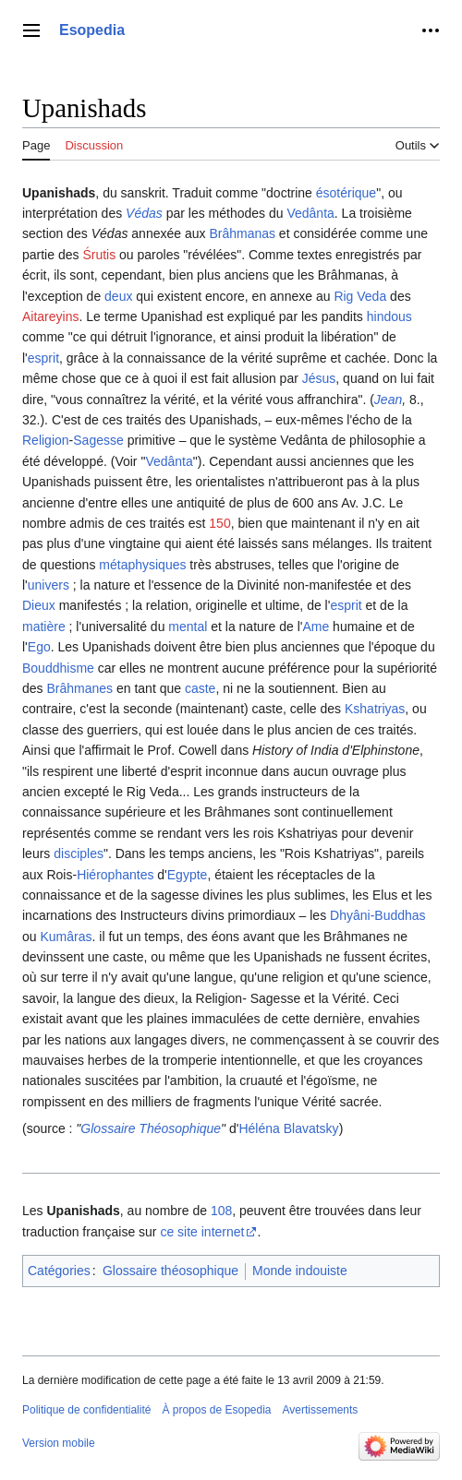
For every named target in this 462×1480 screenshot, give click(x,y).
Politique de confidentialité (86, 1409)
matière (44, 626)
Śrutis (99, 254)
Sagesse (98, 440)
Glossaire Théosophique (150, 1128)
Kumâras (65, 936)
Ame (315, 626)
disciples (78, 853)
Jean (388, 399)
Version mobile (58, 1443)
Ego (39, 646)
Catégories (59, 1270)
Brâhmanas (242, 233)
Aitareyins (50, 316)
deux (118, 296)
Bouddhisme (58, 668)
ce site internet (202, 1231)
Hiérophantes (115, 874)
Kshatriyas (375, 708)
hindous (389, 316)
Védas (144, 213)
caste (200, 688)
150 (219, 523)
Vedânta (310, 213)
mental (187, 626)
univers (48, 585)
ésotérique (346, 192)
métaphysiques (142, 564)
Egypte (187, 874)
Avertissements (321, 1409)
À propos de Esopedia (216, 1409)
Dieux (38, 605)
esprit (43, 358)
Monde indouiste (299, 1270)
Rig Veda (360, 296)
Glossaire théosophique (170, 1270)
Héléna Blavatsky (288, 1128)
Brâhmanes (79, 688)
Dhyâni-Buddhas (378, 915)
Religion (45, 440)
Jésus (319, 378)
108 (221, 1210)
